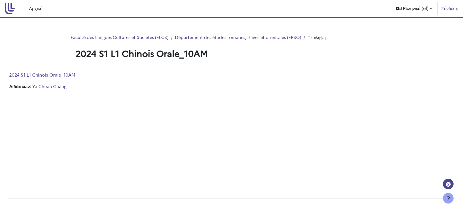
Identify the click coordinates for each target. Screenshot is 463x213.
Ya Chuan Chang (63, 87)
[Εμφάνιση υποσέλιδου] (448, 198)
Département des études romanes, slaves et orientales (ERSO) (244, 37)
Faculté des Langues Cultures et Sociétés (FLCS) (121, 37)
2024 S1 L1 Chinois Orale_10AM (55, 75)
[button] (414, 8)
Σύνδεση (449, 8)
